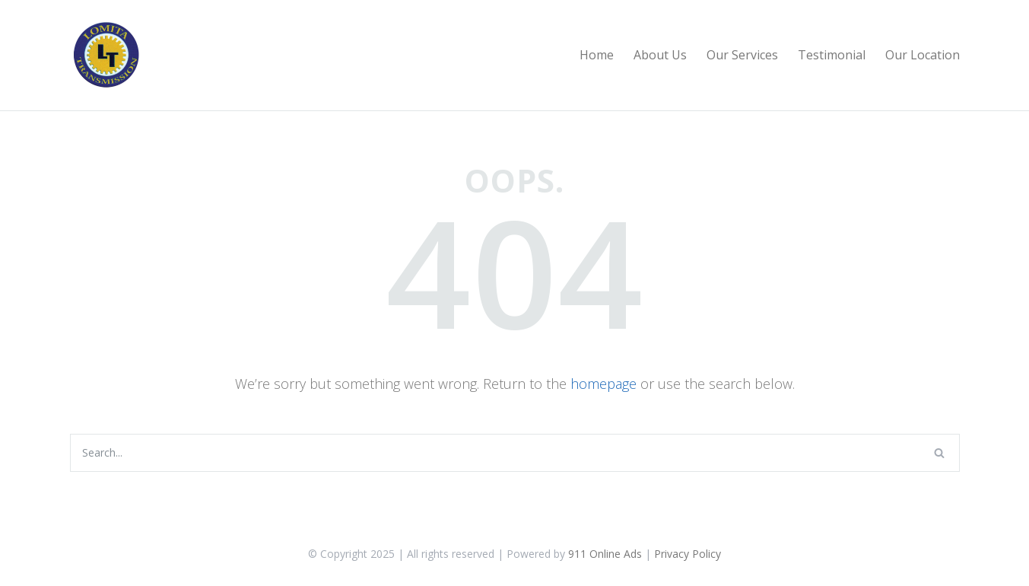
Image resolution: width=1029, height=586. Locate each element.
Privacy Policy (687, 553)
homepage (603, 383)
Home (597, 54)
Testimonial (831, 54)
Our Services (742, 54)
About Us (660, 54)
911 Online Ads (605, 553)
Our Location (922, 54)
